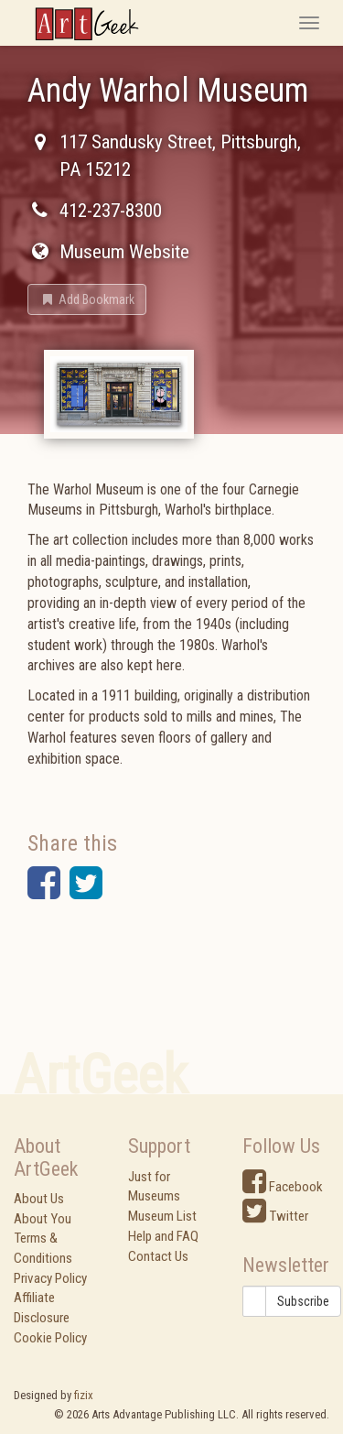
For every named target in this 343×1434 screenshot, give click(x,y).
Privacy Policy (50, 1278)
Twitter (275, 1216)
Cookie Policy (50, 1338)
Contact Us (158, 1256)
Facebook (282, 1187)
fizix (83, 1395)
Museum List (162, 1216)
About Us (39, 1198)
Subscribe (303, 1301)
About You (42, 1219)
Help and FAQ (163, 1236)
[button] (86, 299)
